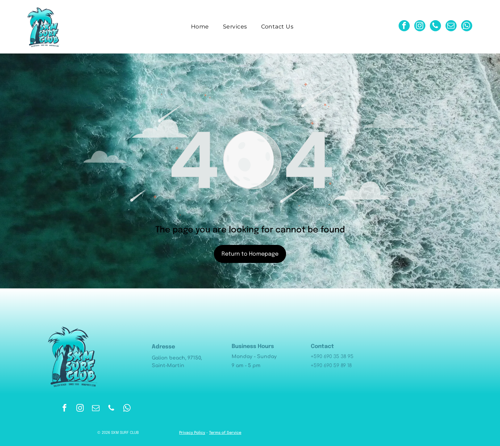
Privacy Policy (192, 433)
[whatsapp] (466, 26)
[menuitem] (200, 27)
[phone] (435, 26)
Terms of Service (225, 433)
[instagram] (419, 26)
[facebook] (404, 26)
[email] (451, 26)
